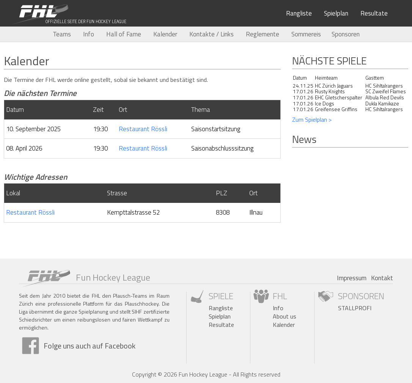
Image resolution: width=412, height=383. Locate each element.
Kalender (165, 34)
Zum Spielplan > (312, 119)
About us (284, 316)
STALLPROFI (354, 307)
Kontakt (382, 278)
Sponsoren (346, 34)
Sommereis (306, 34)
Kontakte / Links (211, 34)
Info (88, 34)
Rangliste (299, 13)
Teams (62, 34)
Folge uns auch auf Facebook (89, 346)
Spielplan (336, 13)
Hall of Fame (123, 34)
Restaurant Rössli (143, 129)
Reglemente (262, 34)
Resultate (374, 13)
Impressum (351, 278)
